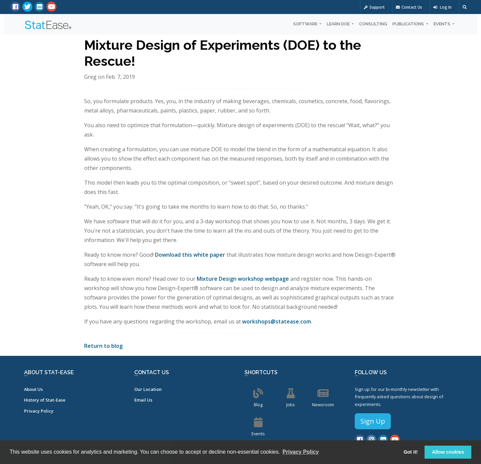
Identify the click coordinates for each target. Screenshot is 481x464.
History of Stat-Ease (44, 400)
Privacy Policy (38, 411)
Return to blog (103, 346)
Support (374, 7)
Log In (442, 7)
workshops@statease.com (276, 321)
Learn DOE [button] (339, 23)
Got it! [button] (411, 452)
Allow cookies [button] (448, 452)
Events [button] (442, 23)
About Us (33, 389)
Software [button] (305, 23)
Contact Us (409, 7)
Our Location (148, 389)
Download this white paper (190, 254)
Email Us (143, 400)
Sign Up (372, 421)
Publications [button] (408, 23)
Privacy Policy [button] (301, 452)
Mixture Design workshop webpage (243, 278)
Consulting (373, 23)
